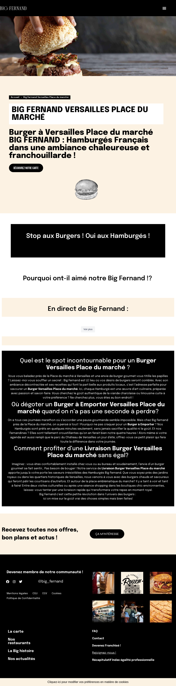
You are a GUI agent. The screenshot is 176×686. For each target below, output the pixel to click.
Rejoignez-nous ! (104, 652)
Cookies (56, 593)
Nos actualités (21, 659)
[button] (164, 8)
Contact (98, 638)
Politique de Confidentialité (23, 598)
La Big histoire (21, 651)
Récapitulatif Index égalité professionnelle (123, 660)
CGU (35, 593)
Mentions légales (17, 593)
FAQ (95, 631)
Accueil (15, 97)
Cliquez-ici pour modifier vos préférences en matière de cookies (88, 681)
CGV (44, 593)
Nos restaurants (19, 641)
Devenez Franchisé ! (106, 645)
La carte (16, 632)
